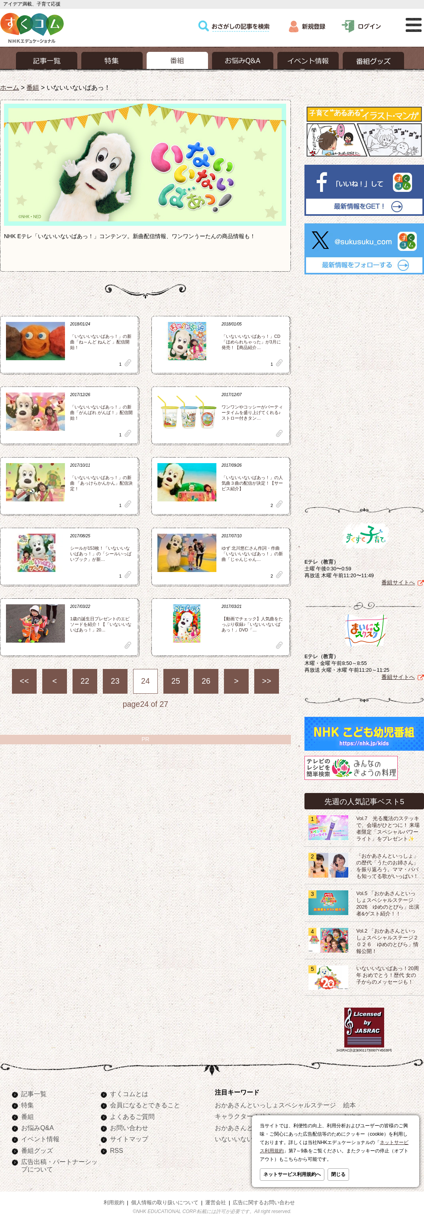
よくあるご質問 (132, 1116)
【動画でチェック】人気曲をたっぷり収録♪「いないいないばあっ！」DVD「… (252, 624)
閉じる (338, 1174)
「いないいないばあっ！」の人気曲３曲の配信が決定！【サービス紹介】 (252, 483)
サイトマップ (129, 1138)
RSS (116, 1150)
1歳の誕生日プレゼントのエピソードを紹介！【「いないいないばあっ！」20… (101, 624)
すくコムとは (129, 1093)
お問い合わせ (129, 1127)
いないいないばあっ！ (247, 1138)
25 (175, 681)
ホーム (9, 87)
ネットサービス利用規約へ (292, 1174)
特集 (27, 1105)
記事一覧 (34, 1093)
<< (24, 681)
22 (84, 681)
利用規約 (114, 1202)
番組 (32, 87)
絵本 (349, 1105)
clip (128, 363)
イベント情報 (40, 1138)
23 (115, 681)
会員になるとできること (145, 1105)
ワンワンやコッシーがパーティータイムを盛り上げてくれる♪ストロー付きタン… (252, 412)
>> (266, 681)
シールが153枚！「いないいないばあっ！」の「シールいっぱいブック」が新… (101, 554)
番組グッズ (37, 1150)
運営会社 (215, 1202)
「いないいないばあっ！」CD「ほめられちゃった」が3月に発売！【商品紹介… (251, 342)
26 (206, 681)
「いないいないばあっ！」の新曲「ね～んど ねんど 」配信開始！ (101, 342)
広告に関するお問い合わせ (264, 1202)
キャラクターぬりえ (243, 1116)
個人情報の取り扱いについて (164, 1202)
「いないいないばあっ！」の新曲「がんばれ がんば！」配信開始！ (101, 412)
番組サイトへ (398, 582)
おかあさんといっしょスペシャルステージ (275, 1105)
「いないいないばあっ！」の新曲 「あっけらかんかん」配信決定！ (101, 483)
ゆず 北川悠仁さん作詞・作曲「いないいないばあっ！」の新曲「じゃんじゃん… (252, 554)
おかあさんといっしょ (247, 1127)
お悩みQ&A (37, 1127)
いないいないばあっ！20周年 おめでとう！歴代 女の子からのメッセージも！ (387, 975)
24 (145, 681)
